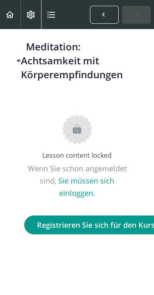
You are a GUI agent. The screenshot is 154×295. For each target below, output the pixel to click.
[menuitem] (31, 14)
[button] (10, 14)
